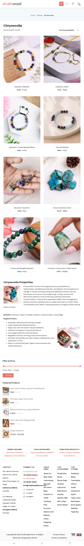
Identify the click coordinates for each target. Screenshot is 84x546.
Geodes (60, 494)
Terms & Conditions (59, 538)
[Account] (42, 543)
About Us (47, 473)
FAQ (45, 505)
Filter (9, 375)
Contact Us (48, 494)
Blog (45, 491)
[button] (79, 4)
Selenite (74, 508)
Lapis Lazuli (75, 498)
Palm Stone (62, 491)
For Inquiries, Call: (30, 472)
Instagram (28, 497)
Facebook (28, 490)
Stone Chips (62, 480)
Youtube (27, 493)
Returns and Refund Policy (49, 515)
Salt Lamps (61, 501)
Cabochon (61, 487)
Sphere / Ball (62, 498)
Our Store (47, 487)
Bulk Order (48, 477)
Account (47, 508)
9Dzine (34, 538)
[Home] (14, 543)
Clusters (60, 484)
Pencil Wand (62, 505)
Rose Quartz (76, 505)
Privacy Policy (58, 535)
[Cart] (70, 543)
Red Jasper (75, 501)
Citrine (73, 484)
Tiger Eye (75, 512)
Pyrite (73, 494)
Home (33, 15)
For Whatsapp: (29, 478)
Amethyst (75, 473)
